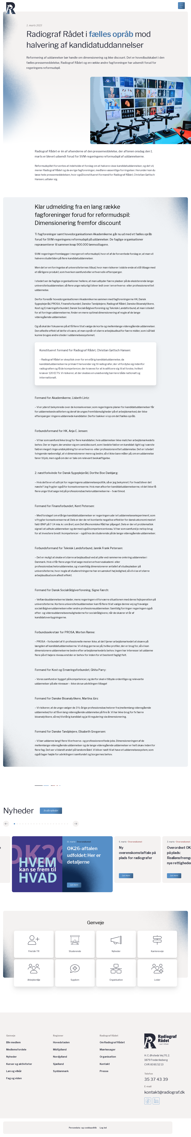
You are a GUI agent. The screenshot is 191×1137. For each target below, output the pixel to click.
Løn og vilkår (14, 1071)
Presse (104, 1071)
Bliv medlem (13, 1042)
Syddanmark (61, 1071)
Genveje (10, 1035)
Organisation (108, 1056)
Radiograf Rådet (109, 1035)
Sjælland (58, 1064)
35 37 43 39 (156, 1079)
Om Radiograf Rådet (112, 1042)
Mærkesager (107, 1049)
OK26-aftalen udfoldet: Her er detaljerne (84, 855)
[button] (6, 824)
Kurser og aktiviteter (19, 1064)
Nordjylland (60, 1056)
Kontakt (105, 1064)
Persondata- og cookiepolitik (83, 1128)
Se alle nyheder (51, 810)
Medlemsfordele (16, 1049)
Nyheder (11, 1056)
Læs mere (74, 884)
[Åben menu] (181, 5)
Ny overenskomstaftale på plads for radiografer (137, 853)
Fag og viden (14, 1078)
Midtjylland (60, 1049)
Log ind (103, 1128)
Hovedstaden (61, 1042)
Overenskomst (84, 842)
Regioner (58, 1035)
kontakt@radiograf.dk (164, 1092)
